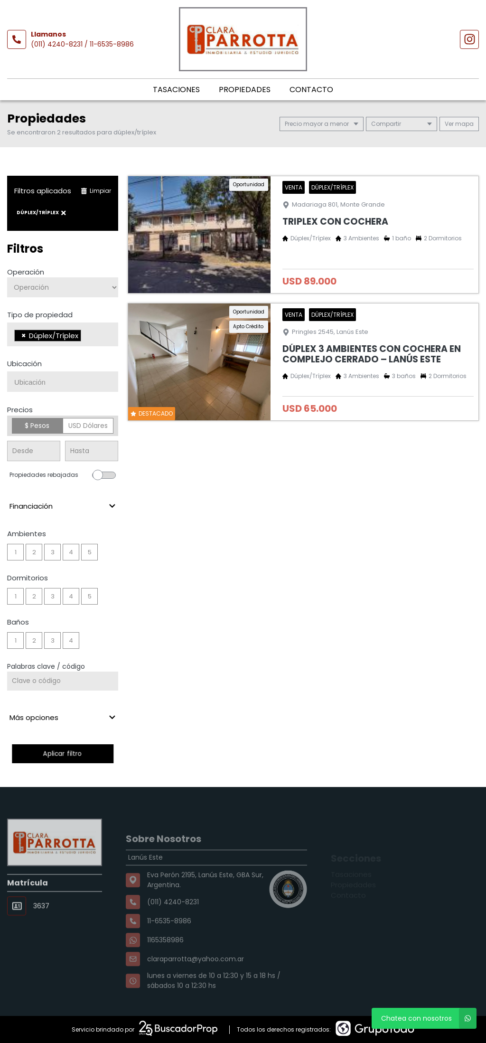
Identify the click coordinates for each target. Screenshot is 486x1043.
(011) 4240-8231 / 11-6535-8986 (82, 44)
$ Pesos (37, 425)
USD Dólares (88, 425)
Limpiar (96, 191)
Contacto (311, 89)
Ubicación (24, 364)
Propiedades (245, 89)
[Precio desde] (33, 451)
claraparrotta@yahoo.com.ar (195, 979)
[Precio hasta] (91, 451)
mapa (459, 124)
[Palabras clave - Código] (62, 681)
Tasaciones (176, 89)
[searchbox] (86, 336)
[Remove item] (23, 335)
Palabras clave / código (46, 666)
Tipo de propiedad (40, 315)
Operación (25, 272)
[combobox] (62, 334)
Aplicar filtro (62, 753)
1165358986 (165, 960)
